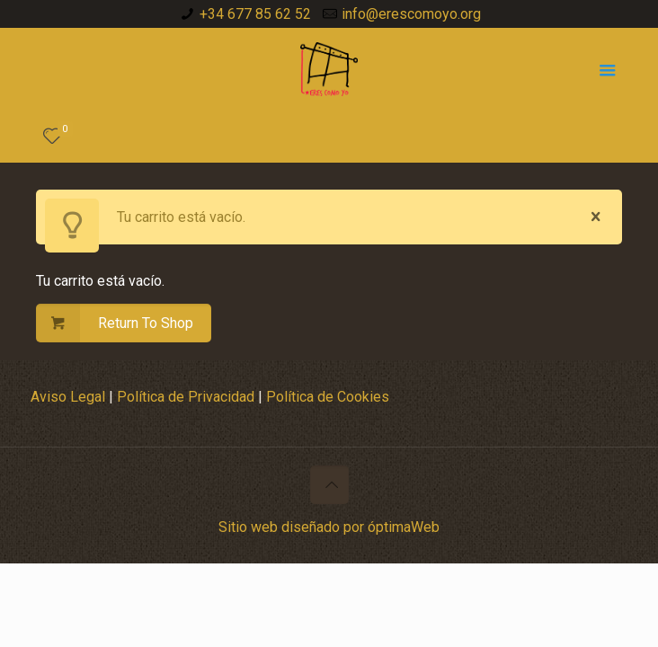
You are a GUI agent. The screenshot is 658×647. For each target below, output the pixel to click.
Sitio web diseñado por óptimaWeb (329, 527)
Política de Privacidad (185, 396)
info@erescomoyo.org (411, 13)
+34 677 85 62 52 (255, 13)
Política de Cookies (327, 396)
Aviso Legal (70, 396)
